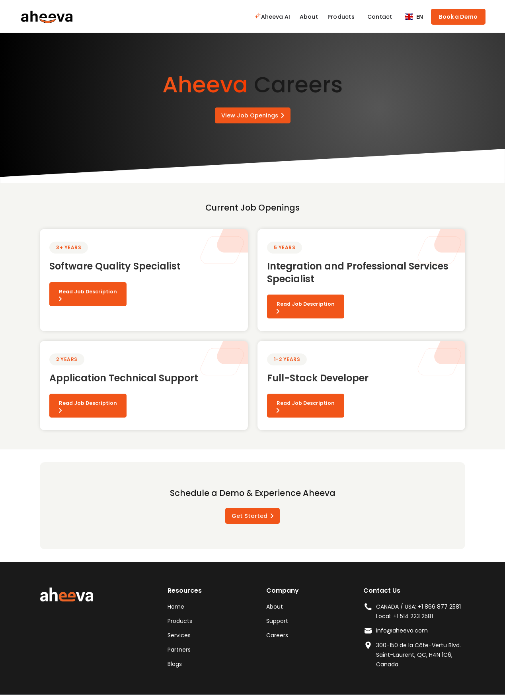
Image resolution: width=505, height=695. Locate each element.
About (309, 17)
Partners (179, 650)
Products (341, 17)
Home (176, 607)
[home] (46, 16)
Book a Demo (458, 17)
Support (277, 621)
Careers (277, 635)
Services (179, 635)
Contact (379, 17)
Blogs (175, 664)
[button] (414, 17)
